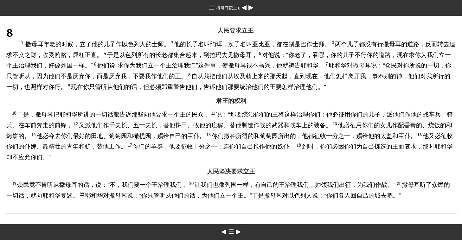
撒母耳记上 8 (229, 8)
